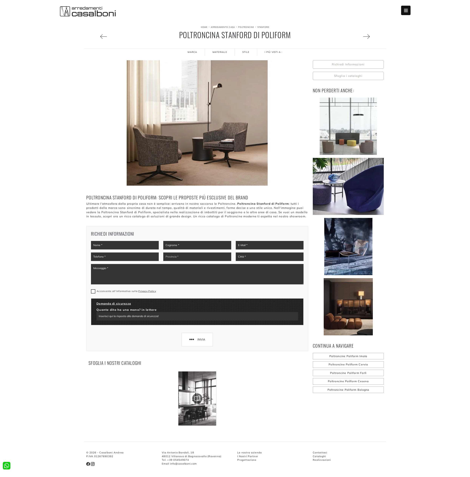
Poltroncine (246, 27)
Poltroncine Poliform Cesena (348, 381)
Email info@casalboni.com (179, 463)
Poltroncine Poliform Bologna (348, 389)
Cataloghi (319, 456)
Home (204, 27)
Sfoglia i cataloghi (348, 76)
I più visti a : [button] (273, 52)
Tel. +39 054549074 (175, 459)
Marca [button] (192, 52)
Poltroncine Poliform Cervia (348, 364)
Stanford (263, 27)
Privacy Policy (147, 291)
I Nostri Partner (247, 456)
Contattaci (320, 452)
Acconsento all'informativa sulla (126, 291)
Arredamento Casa (223, 27)
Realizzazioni (322, 459)
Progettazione (246, 459)
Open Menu (406, 10)
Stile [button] (245, 52)
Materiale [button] (220, 52)
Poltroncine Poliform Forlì (348, 373)
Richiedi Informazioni (348, 64)
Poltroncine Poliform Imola (348, 356)
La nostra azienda (249, 452)
